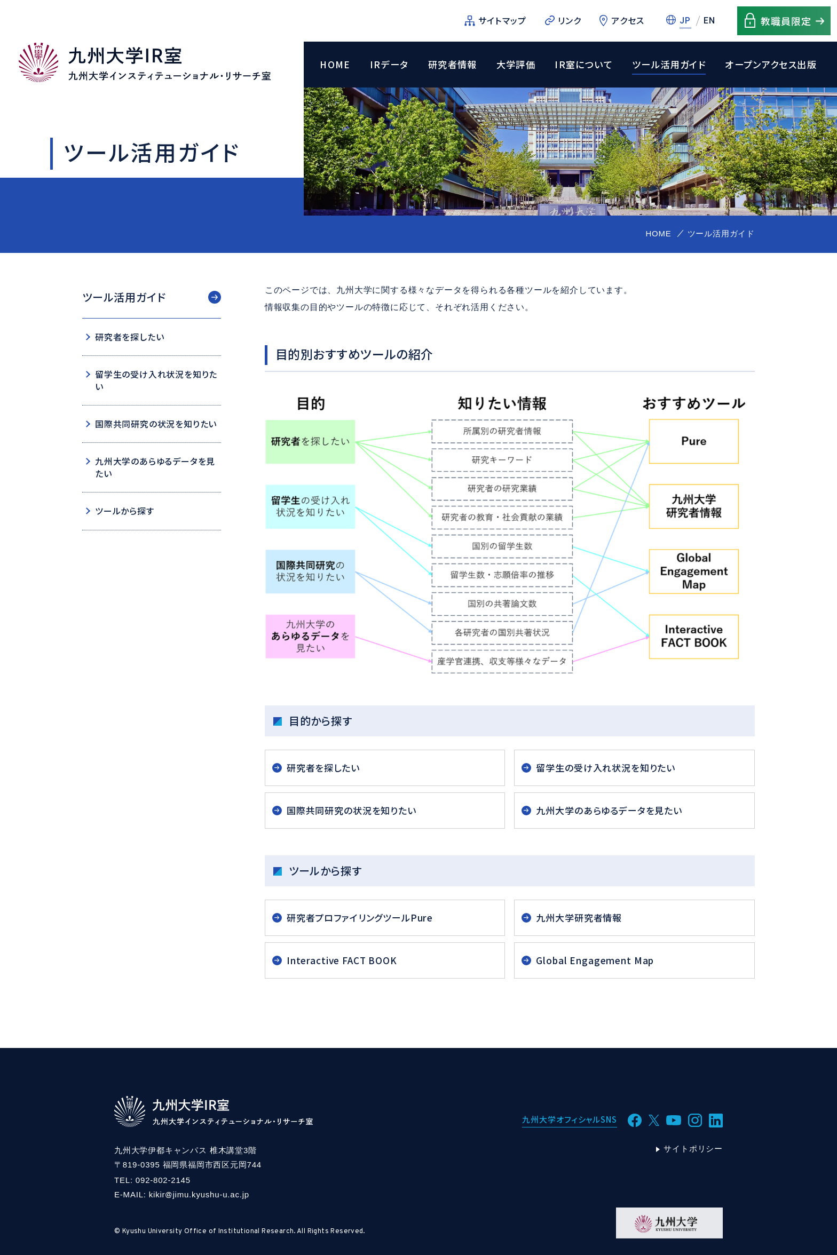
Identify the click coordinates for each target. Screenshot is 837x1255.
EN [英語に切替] (710, 20)
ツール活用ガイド (669, 64)
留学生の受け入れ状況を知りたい (605, 767)
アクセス (627, 20)
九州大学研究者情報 (579, 917)
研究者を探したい (323, 767)
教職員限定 (786, 21)
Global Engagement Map (595, 960)
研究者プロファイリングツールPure (360, 917)
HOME (335, 64)
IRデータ (389, 64)
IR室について (584, 64)
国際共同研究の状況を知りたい (351, 810)
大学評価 (516, 64)
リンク (570, 20)
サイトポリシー (693, 1148)
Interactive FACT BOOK (342, 960)
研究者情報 (452, 64)
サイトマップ (502, 20)
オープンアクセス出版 (771, 64)
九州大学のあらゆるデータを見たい (609, 810)
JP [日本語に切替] (685, 20)
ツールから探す (124, 510)
